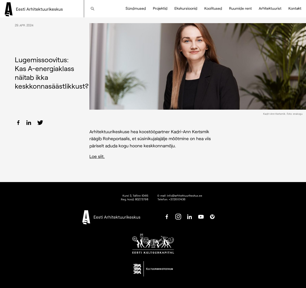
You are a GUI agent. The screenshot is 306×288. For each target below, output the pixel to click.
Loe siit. (97, 156)
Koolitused (213, 8)
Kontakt (294, 8)
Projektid (160, 8)
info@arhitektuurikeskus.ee (184, 195)
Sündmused (136, 8)
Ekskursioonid (185, 8)
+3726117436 (177, 199)
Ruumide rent (240, 8)
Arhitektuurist (270, 8)
